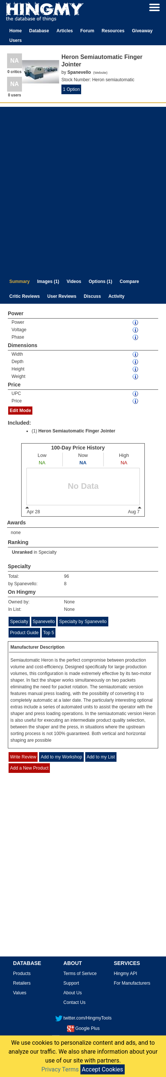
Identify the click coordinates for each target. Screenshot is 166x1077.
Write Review (23, 757)
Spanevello (44, 621)
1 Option (71, 89)
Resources (113, 30)
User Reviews (61, 296)
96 (66, 576)
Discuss (92, 296)
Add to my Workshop (61, 757)
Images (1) (48, 281)
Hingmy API (125, 973)
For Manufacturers (132, 983)
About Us (72, 992)
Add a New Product (29, 768)
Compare (129, 281)
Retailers (22, 983)
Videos (74, 281)
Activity (116, 296)
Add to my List (101, 757)
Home (15, 30)
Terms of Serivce (79, 973)
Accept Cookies (102, 1069)
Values (19, 992)
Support (71, 983)
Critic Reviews (24, 296)
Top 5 (48, 632)
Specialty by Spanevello (82, 621)
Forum (87, 30)
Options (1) (100, 281)
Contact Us (74, 1002)
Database (39, 30)
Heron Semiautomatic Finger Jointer (76, 431)
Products (22, 973)
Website (100, 73)
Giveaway (142, 30)
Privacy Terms (60, 1069)
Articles (65, 30)
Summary (19, 281)
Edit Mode (20, 410)
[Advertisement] (82, 188)
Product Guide (24, 632)
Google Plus (83, 1028)
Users (15, 40)
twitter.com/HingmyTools (83, 1018)
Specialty (47, 552)
